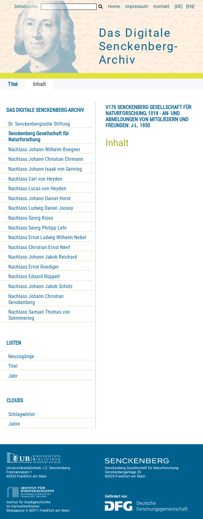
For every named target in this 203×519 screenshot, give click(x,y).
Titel (13, 366)
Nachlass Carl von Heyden (35, 179)
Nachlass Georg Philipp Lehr (37, 228)
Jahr (13, 376)
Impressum (136, 6)
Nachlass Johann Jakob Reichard (42, 257)
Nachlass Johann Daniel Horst (39, 198)
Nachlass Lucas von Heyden (37, 188)
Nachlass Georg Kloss (30, 218)
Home (114, 6)
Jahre (14, 424)
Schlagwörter (21, 414)
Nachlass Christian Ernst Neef (39, 247)
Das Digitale (138, 46)
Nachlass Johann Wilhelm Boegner (44, 149)
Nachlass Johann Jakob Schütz (40, 286)
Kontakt (161, 6)
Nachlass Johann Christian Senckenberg (36, 299)
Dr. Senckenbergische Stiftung (39, 124)
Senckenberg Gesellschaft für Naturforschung (38, 136)
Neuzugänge (21, 356)
